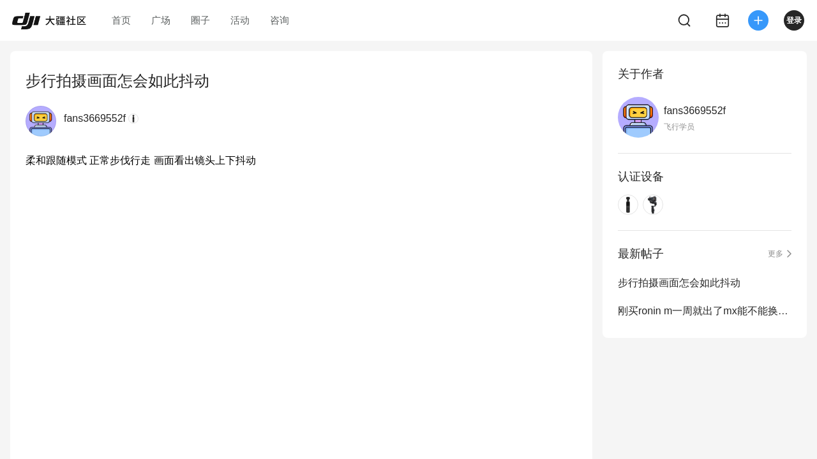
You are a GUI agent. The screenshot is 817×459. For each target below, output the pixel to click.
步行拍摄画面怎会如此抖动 (679, 282)
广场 (160, 20)
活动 (240, 20)
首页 (121, 20)
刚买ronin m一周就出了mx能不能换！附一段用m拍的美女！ (704, 310)
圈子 (200, 20)
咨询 (279, 20)
